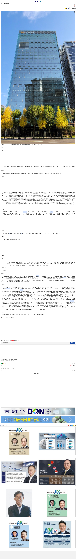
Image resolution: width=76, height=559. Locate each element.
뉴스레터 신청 (72, 342)
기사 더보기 (5, 392)
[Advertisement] (38, 159)
